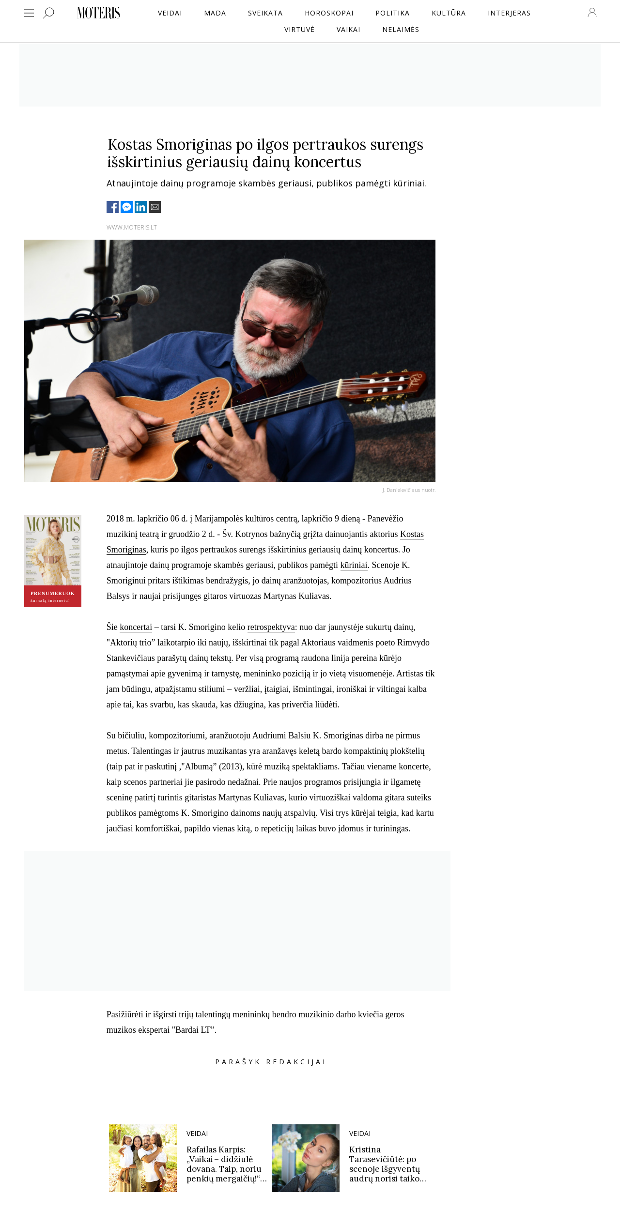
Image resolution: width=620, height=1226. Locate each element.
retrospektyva (271, 627)
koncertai (136, 627)
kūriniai (354, 565)
